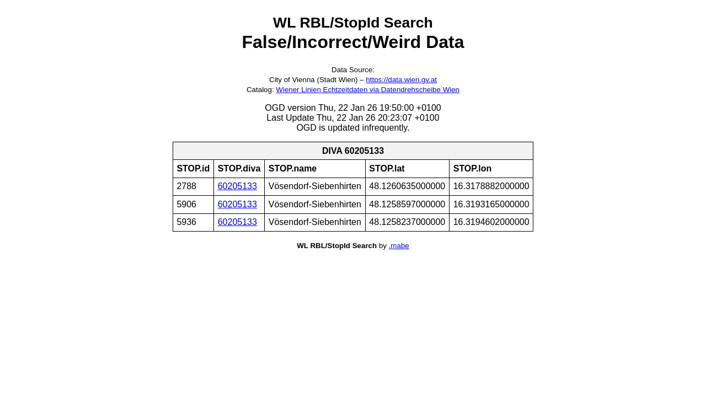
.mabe (399, 246)
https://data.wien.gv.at (401, 80)
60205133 (237, 186)
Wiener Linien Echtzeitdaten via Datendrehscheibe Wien (367, 89)
